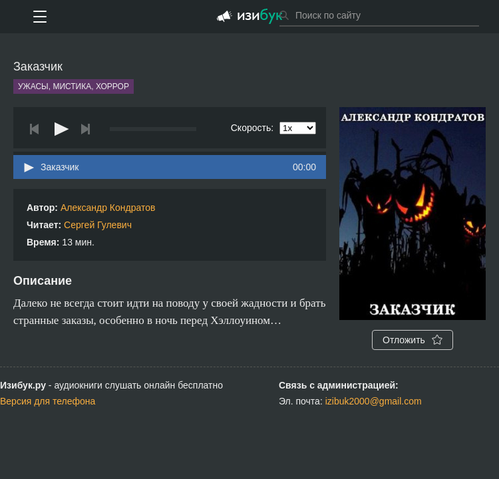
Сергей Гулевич (98, 225)
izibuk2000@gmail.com (373, 401)
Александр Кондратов (108, 207)
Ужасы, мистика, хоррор (73, 86)
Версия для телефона (47, 401)
